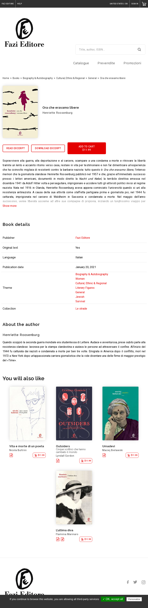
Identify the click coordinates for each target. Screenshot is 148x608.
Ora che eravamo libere (112, 78)
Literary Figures (85, 287)
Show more (10, 205)
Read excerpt (15, 148)
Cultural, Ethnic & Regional (70, 78)
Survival (80, 301)
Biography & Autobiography (38, 78)
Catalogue (81, 63)
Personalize (134, 599)
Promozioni (132, 63)
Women (80, 278)
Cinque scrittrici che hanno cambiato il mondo (71, 450)
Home (6, 78)
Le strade (81, 308)
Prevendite (106, 63)
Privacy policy (75, 604)
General (92, 78)
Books (16, 78)
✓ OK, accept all (113, 599)
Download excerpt (48, 148)
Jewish (79, 296)
